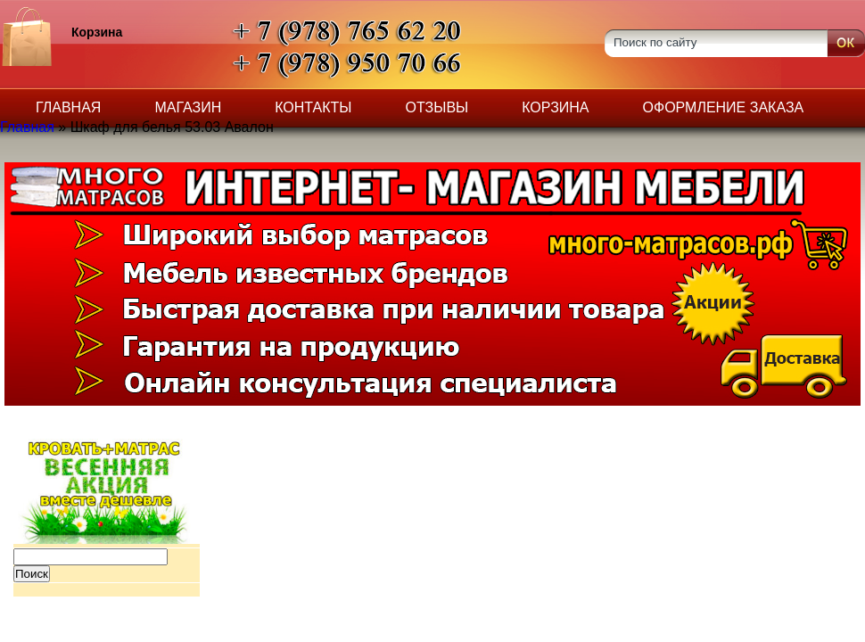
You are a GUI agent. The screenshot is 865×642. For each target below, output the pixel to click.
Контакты (313, 107)
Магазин (187, 107)
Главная (68, 107)
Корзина (555, 107)
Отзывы (437, 107)
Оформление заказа (723, 107)
